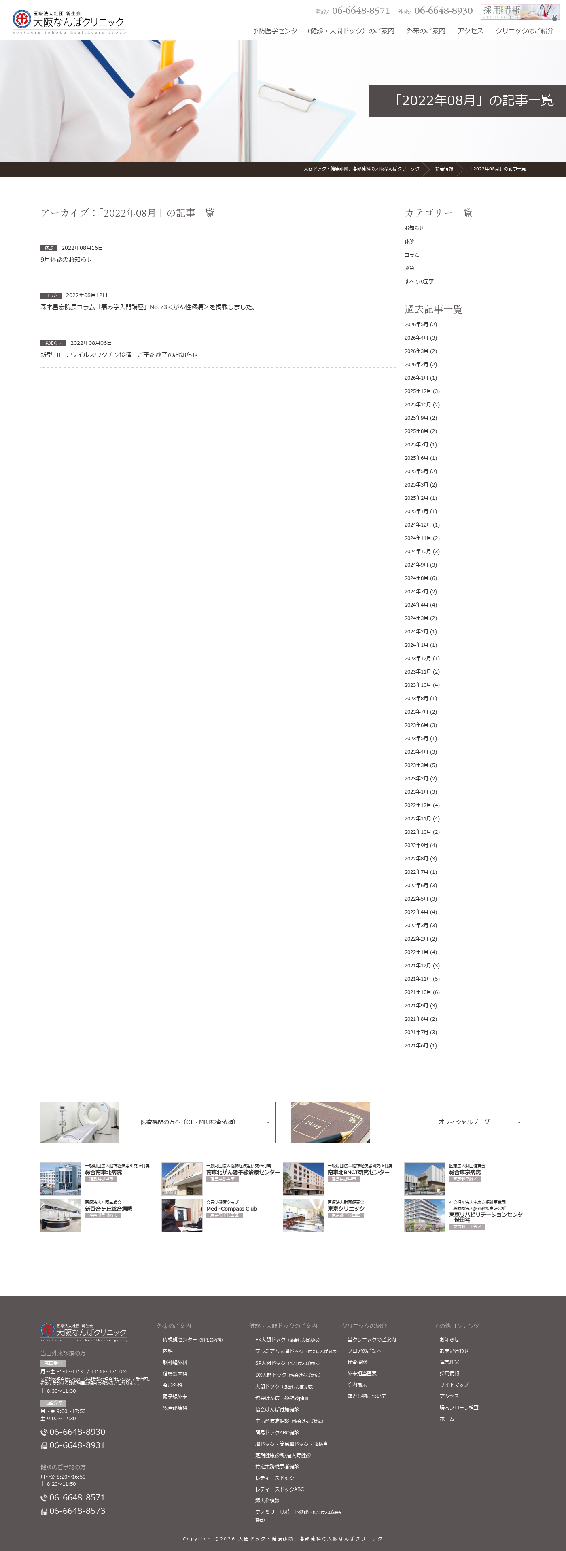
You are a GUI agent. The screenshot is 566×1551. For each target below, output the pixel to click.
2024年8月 (416, 578)
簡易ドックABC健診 (277, 1432)
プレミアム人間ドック (297, 1351)
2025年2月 (416, 498)
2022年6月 (416, 885)
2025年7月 (416, 444)
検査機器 (357, 1362)
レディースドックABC (279, 1489)
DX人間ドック (289, 1375)
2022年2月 (416, 939)
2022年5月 (416, 899)
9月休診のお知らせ (66, 260)
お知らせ (414, 228)
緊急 (409, 268)
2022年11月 (418, 818)
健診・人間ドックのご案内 (283, 1326)
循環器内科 (175, 1374)
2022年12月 (418, 805)
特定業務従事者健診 (277, 1466)
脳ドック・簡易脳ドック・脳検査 (291, 1444)
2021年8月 (416, 1019)
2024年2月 (416, 631)
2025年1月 (416, 511)
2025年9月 (416, 418)
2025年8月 (416, 431)
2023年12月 (418, 658)
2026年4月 (416, 338)
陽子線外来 (175, 1396)
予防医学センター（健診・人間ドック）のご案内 (323, 32)
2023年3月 (416, 765)
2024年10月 (418, 551)
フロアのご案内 (365, 1351)
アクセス (470, 32)
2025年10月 (418, 404)
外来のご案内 (426, 32)
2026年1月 (416, 378)
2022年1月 (416, 952)
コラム (412, 255)
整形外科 (172, 1385)
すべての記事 (419, 281)
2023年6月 (416, 725)
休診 (409, 241)
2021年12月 (418, 965)
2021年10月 (418, 992)
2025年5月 (416, 471)
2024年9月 (416, 565)
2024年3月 (416, 618)
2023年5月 (416, 738)
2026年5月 (416, 324)
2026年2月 (416, 364)
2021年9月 (416, 1005)
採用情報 (449, 1373)
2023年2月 (416, 778)
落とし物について (367, 1396)
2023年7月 (416, 712)
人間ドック (285, 1386)
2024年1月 (416, 645)
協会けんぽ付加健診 (277, 1409)
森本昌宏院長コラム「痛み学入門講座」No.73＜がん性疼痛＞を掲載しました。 (149, 307)
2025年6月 (416, 458)
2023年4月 (416, 752)
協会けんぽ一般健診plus (281, 1398)
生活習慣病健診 (290, 1421)
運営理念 (449, 1362)
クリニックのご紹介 (525, 32)
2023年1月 (416, 792)
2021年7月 (416, 1032)
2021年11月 (418, 979)
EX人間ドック (288, 1339)
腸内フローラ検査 (459, 1407)
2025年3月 (416, 485)
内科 (168, 1351)
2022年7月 (416, 872)
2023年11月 (418, 672)
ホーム (447, 1419)
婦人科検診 (267, 1500)
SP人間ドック (288, 1363)
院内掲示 (357, 1385)
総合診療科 (175, 1408)
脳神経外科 (175, 1362)
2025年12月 (418, 391)
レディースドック (274, 1478)
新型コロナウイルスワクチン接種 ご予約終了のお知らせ (119, 355)
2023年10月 (418, 685)
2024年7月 (416, 591)
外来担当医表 (362, 1373)
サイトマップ (454, 1385)
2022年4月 (416, 912)
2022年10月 (418, 832)
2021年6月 (416, 1046)
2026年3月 (416, 351)
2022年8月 (416, 859)
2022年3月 (416, 925)
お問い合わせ (454, 1351)
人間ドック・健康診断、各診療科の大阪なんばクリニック (310, 1539)
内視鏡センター (194, 1339)
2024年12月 (418, 525)
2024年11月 (418, 538)
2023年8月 (416, 698)
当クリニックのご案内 (372, 1339)
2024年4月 (416, 605)
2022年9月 (416, 845)
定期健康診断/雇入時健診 (283, 1455)
